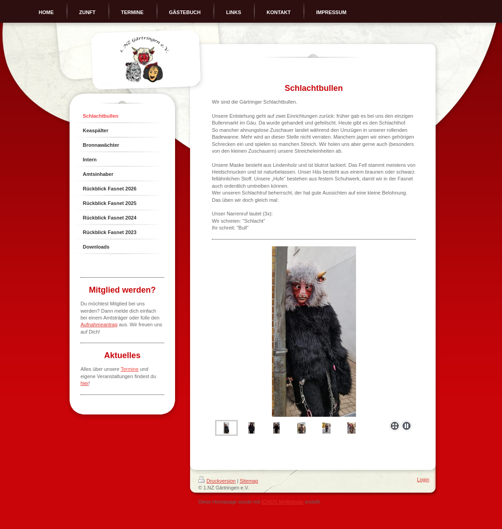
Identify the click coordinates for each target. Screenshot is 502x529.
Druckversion (217, 481)
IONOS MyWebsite (282, 501)
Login (423, 479)
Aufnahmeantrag (98, 324)
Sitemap (249, 481)
